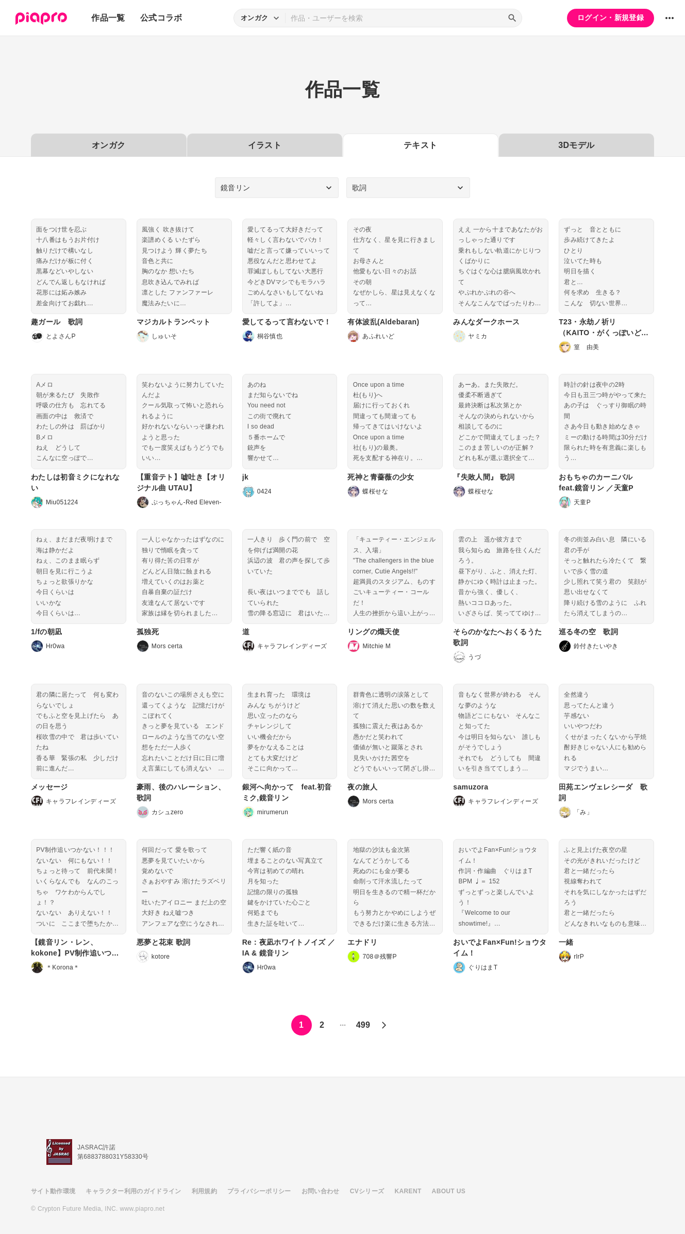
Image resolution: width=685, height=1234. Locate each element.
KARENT (408, 1191)
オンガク (108, 145)
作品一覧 (108, 17)
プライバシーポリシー (259, 1191)
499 (363, 1025)
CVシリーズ (367, 1191)
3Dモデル (576, 145)
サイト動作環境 (53, 1191)
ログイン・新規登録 (610, 17)
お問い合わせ (321, 1191)
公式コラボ (161, 17)
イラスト (264, 145)
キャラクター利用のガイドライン (133, 1191)
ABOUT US (448, 1191)
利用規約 (204, 1191)
